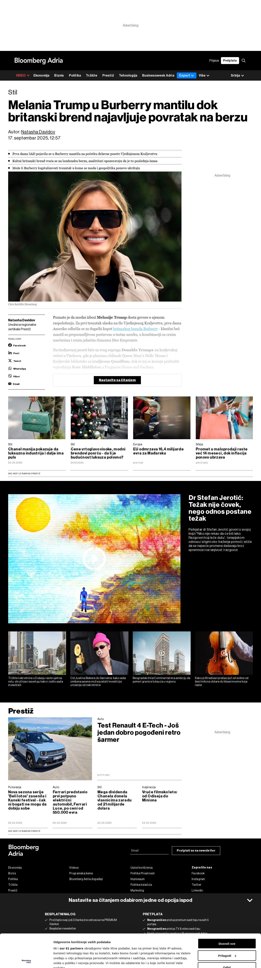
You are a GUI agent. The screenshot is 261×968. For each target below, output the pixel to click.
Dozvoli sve (227, 910)
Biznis (59, 75)
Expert (186, 75)
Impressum (137, 879)
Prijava (214, 61)
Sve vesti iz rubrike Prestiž (24, 473)
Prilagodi (227, 922)
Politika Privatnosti (142, 873)
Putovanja (14, 787)
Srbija (199, 444)
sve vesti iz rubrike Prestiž (24, 831)
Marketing (137, 890)
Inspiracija (149, 787)
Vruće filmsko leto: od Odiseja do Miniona (159, 796)
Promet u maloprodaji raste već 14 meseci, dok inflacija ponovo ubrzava (222, 453)
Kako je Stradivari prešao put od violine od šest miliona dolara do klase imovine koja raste (222, 681)
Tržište (91, 75)
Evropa (137, 444)
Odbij (227, 934)
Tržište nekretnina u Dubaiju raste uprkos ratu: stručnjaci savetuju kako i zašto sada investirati (35, 681)
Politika (75, 75)
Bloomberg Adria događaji (86, 879)
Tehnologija (128, 75)
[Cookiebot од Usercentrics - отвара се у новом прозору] (26, 960)
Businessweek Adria (158, 75)
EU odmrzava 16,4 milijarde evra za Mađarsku (158, 451)
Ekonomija (41, 75)
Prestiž (108, 75)
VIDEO (23, 75)
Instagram (198, 879)
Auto (100, 719)
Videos (74, 867)
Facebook (198, 873)
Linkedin (197, 890)
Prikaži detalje (63, 960)
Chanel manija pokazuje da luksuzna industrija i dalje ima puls (36, 453)
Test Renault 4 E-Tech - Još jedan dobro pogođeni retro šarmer (139, 732)
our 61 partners (71, 915)
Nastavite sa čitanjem (117, 380)
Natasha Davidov (38, 131)
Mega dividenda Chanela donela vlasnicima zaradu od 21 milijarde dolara (114, 800)
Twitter (196, 884)
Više (204, 76)
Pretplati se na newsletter (196, 850)
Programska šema (81, 873)
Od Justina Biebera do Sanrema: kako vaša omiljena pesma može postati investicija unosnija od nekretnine (98, 681)
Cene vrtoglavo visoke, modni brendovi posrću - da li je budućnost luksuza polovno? (98, 453)
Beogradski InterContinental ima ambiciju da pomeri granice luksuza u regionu (161, 679)
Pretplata (230, 60)
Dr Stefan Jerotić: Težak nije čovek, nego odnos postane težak (220, 508)
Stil (10, 444)
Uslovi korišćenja (141, 867)
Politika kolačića (141, 884)
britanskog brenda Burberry (135, 329)
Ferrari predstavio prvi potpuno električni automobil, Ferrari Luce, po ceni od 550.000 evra (70, 802)
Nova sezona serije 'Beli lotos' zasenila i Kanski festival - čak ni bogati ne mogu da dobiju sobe (27, 800)
